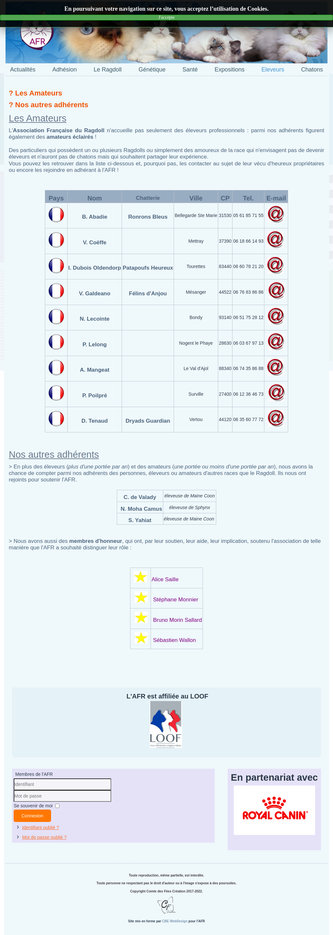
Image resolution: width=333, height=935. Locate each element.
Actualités (22, 69)
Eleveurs (272, 69)
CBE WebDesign (174, 921)
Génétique (152, 69)
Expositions (230, 69)
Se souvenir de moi (33, 805)
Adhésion (64, 69)
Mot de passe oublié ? (44, 837)
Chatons (312, 69)
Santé (190, 69)
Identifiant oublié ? (40, 827)
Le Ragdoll (108, 69)
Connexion (32, 815)
